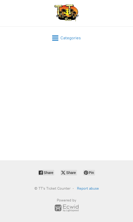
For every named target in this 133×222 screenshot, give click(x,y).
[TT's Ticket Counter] (66, 13)
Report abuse (88, 188)
